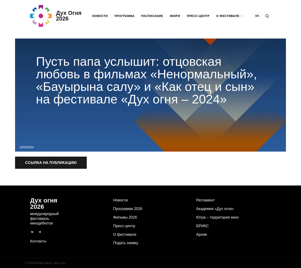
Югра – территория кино (217, 217)
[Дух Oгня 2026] (56, 16)
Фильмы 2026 (125, 217)
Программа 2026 (127, 209)
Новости (100, 16)
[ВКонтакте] (32, 232)
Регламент (205, 200)
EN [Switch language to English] (257, 15)
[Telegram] (40, 232)
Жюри (175, 16)
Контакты (38, 241)
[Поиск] (267, 16)
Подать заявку (125, 243)
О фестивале (124, 234)
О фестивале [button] (229, 16)
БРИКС (202, 226)
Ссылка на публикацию (51, 163)
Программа (125, 16)
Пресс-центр (198, 16)
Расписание (152, 16)
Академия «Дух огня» (215, 209)
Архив (201, 234)
